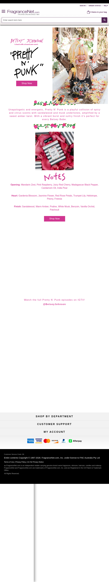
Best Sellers (54, 434)
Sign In (83, 5)
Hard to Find (92, 439)
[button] (5, 11)
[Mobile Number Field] (60, 520)
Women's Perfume (17, 430)
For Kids (92, 425)
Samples (54, 430)
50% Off (55, 425)
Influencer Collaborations (17, 476)
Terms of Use (91, 462)
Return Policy (54, 457)
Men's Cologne (17, 434)
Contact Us (17, 462)
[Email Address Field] (60, 514)
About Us (17, 467)
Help (106, 5)
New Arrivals (92, 430)
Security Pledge (54, 462)
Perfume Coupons (92, 471)
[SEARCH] (104, 20)
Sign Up (54, 527)
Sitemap (92, 467)
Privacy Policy (20, 561)
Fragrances (17, 425)
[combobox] (54, 20)
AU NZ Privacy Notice (35, 561)
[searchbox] (52, 20)
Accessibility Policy (17, 471)
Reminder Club (54, 499)
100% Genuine (92, 457)
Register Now (17, 499)
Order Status (95, 5)
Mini (92, 434)
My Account (17, 494)
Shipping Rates (54, 467)
